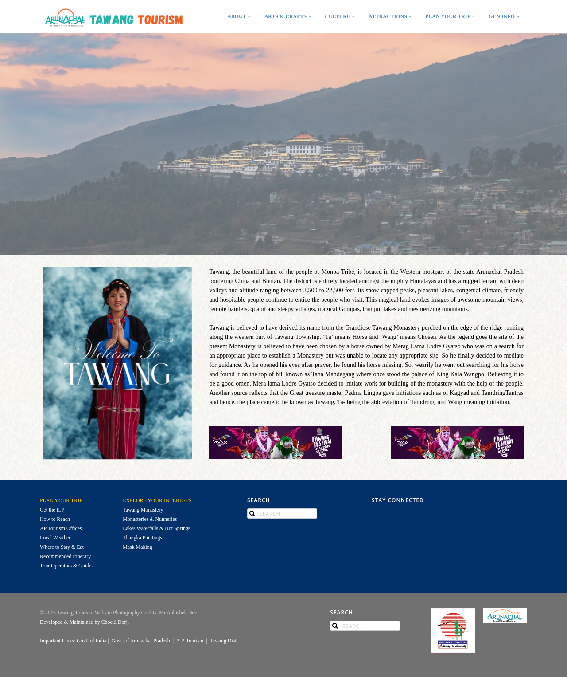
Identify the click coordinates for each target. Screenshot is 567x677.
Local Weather (56, 538)
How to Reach (55, 519)
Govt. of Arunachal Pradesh (141, 641)
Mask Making (138, 547)
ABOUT (240, 16)
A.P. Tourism (189, 641)
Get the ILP (52, 510)
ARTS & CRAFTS (289, 16)
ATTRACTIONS (391, 16)
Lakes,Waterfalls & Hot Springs (156, 528)
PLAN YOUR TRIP (451, 16)
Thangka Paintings (143, 538)
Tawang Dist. (223, 641)
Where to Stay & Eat (62, 547)
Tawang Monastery (143, 510)
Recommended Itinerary (66, 556)
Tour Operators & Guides (66, 566)
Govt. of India (91, 641)
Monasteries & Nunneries (150, 519)
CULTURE (341, 16)
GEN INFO (505, 16)
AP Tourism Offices (61, 528)
